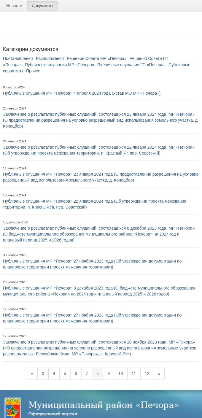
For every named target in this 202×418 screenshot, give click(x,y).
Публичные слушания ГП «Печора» (131, 64)
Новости (14, 5)
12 (147, 373)
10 (120, 373)
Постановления (18, 58)
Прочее (33, 71)
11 (134, 373)
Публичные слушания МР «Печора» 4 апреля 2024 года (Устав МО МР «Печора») (82, 93)
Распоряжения (50, 58)
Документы (42, 5)
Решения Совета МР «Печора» (96, 58)
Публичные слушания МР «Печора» (59, 64)
